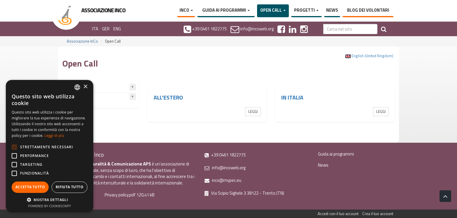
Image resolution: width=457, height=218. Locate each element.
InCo (186, 10)
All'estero (168, 97)
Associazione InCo (82, 41)
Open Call (273, 10)
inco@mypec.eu (223, 180)
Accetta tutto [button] (30, 186)
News (332, 10)
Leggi (253, 111)
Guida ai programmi (226, 10)
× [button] (85, 87)
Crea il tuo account (377, 214)
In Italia (292, 97)
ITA (95, 28)
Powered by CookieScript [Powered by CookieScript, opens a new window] (49, 206)
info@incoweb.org (225, 167)
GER (106, 28)
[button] (49, 199)
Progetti (306, 10)
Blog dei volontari (368, 10)
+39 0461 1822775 (225, 154)
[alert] (49, 146)
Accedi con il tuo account (338, 214)
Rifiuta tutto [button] (69, 186)
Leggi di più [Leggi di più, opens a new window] (54, 135)
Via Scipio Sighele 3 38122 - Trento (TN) (244, 193)
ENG (117, 28)
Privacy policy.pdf (120, 194)
